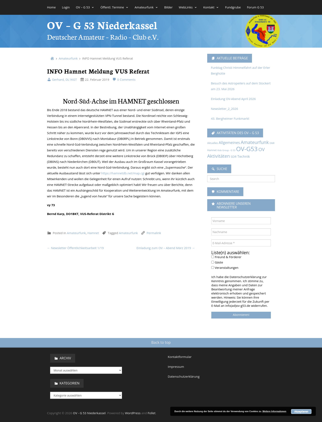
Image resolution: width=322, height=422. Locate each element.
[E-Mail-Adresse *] (241, 242)
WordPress (132, 413)
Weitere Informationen (274, 411)
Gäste (217, 262)
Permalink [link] (154, 233)
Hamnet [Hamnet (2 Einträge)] (212, 150)
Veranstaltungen (224, 268)
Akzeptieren (301, 411)
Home (51, 7)
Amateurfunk (146, 7)
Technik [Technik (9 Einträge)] (243, 156)
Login (66, 7)
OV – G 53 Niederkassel (102, 24)
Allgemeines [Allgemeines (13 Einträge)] (229, 142)
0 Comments (124, 79)
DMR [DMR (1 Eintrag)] (272, 143)
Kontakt (211, 7)
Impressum (176, 367)
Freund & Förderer (226, 257)
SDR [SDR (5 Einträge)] (233, 156)
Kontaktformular (180, 357)
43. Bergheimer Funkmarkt (230, 118)
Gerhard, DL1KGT (62, 79)
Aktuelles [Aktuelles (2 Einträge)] (212, 143)
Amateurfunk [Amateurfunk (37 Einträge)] (255, 142)
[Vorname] (241, 220)
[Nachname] (241, 231)
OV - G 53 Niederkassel (89, 413)
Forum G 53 (255, 7)
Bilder (168, 7)
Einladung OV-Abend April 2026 (233, 99)
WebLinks (188, 7)
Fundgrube (233, 7)
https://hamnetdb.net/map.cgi (123, 173)
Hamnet (93, 233)
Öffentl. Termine (114, 7)
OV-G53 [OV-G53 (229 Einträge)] (247, 149)
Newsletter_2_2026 (224, 109)
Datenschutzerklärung (184, 376)
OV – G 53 (85, 7)
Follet (151, 413)
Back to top (161, 342)
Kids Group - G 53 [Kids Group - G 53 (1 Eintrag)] (226, 150)
